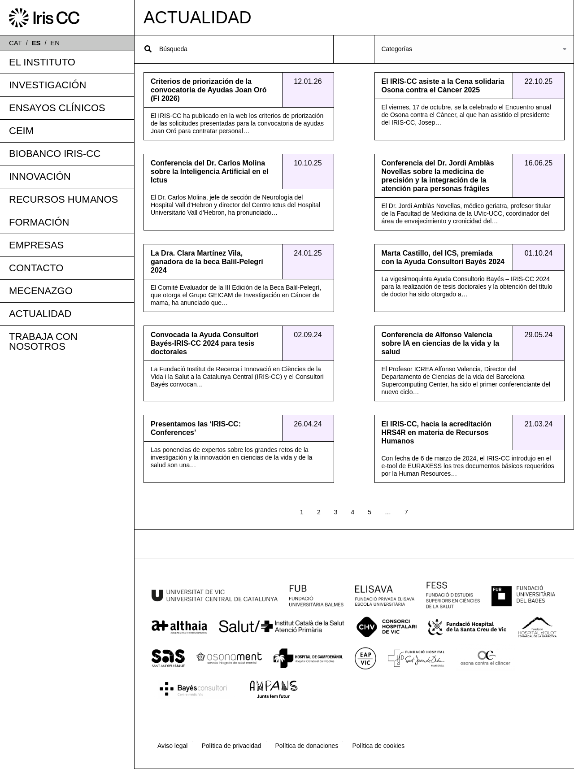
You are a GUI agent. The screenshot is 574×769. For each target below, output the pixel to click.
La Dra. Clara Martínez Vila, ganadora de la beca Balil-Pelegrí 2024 (207, 261)
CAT (15, 43)
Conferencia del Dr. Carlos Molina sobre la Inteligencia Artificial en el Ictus (210, 171)
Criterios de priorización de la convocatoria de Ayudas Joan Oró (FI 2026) (208, 90)
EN (55, 43)
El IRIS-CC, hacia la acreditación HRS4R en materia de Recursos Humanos (436, 432)
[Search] (148, 49)
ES (36, 43)
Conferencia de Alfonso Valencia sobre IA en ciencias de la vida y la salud (441, 343)
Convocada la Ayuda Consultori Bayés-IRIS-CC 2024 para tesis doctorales (205, 343)
